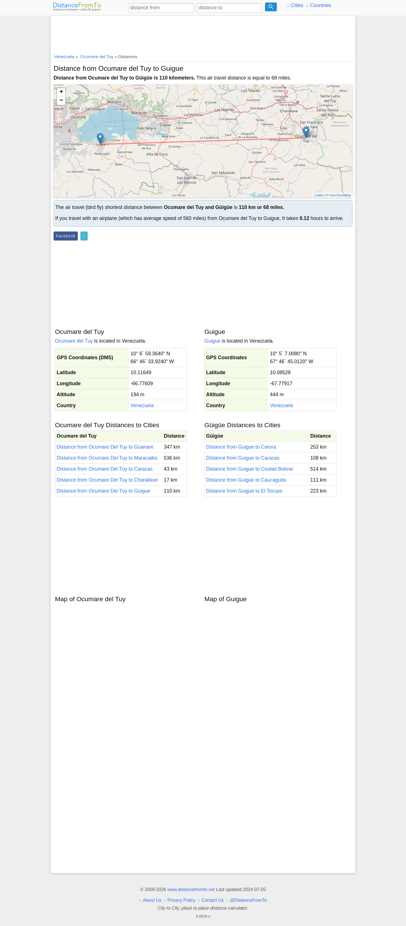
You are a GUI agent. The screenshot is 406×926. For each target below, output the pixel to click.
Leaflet (318, 195)
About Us (152, 900)
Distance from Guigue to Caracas (242, 458)
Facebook (66, 236)
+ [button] (61, 92)
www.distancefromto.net (191, 889)
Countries (320, 5)
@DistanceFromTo (248, 900)
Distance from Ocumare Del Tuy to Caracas (105, 469)
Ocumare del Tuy (74, 341)
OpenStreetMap (340, 195)
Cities (297, 5)
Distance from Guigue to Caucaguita (246, 480)
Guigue (212, 341)
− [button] (61, 100)
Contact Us (213, 900)
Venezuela (142, 405)
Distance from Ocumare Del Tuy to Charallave (107, 480)
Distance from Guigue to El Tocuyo (244, 491)
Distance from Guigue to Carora (241, 447)
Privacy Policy (181, 900)
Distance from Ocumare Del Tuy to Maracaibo (107, 458)
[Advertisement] (203, 33)
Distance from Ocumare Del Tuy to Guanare (105, 447)
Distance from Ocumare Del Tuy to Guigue (103, 491)
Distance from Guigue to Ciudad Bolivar (249, 469)
